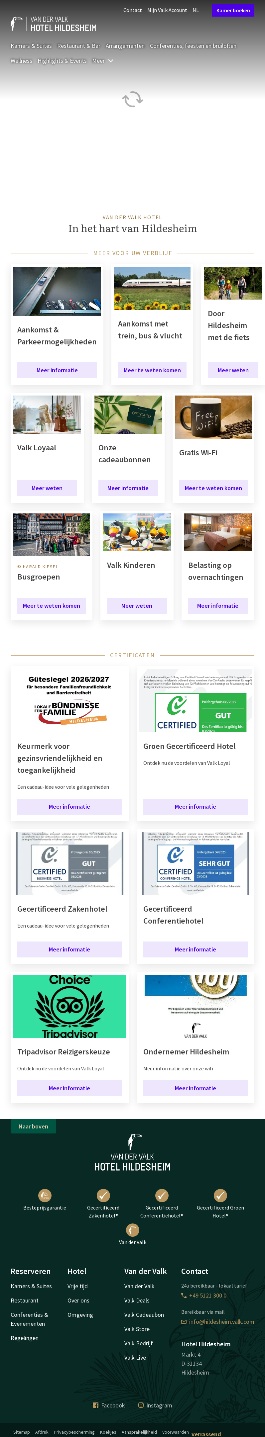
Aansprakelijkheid (139, 1432)
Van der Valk (132, 1234)
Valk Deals (137, 1300)
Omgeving (80, 1314)
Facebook (109, 1405)
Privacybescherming (74, 1432)
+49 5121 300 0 (203, 1295)
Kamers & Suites (31, 45)
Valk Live (135, 1357)
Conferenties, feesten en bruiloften (193, 45)
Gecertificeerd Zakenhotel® (103, 1204)
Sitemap (21, 1432)
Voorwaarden (175, 1432)
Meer (103, 60)
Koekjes (108, 1432)
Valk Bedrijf (138, 1343)
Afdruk (42, 1432)
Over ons (78, 1300)
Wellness (21, 60)
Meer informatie (57, 370)
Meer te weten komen (152, 370)
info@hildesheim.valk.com (217, 1321)
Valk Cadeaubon (144, 1314)
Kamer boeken (233, 10)
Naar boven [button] (33, 1126)
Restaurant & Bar (78, 45)
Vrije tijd (77, 1286)
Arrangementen (125, 45)
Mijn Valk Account (167, 10)
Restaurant (25, 1300)
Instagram (155, 1405)
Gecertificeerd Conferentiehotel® (161, 1204)
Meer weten (233, 370)
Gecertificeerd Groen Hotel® (220, 1204)
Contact (132, 10)
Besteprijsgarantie (44, 1200)
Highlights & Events (62, 60)
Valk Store (137, 1329)
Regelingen (25, 1338)
